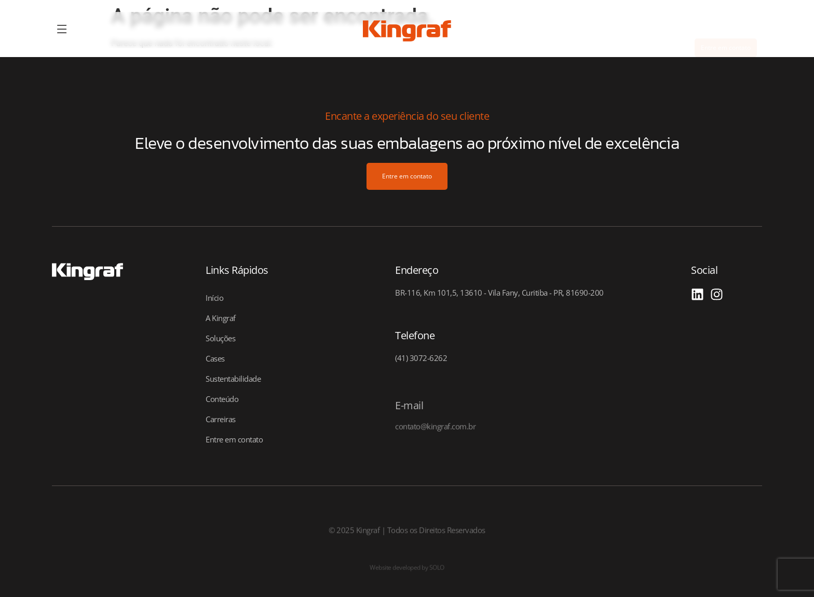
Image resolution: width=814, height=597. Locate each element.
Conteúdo (222, 399)
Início (214, 298)
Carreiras (221, 419)
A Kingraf (221, 318)
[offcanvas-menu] (62, 30)
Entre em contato (234, 439)
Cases (215, 358)
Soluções (220, 338)
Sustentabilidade (233, 378)
